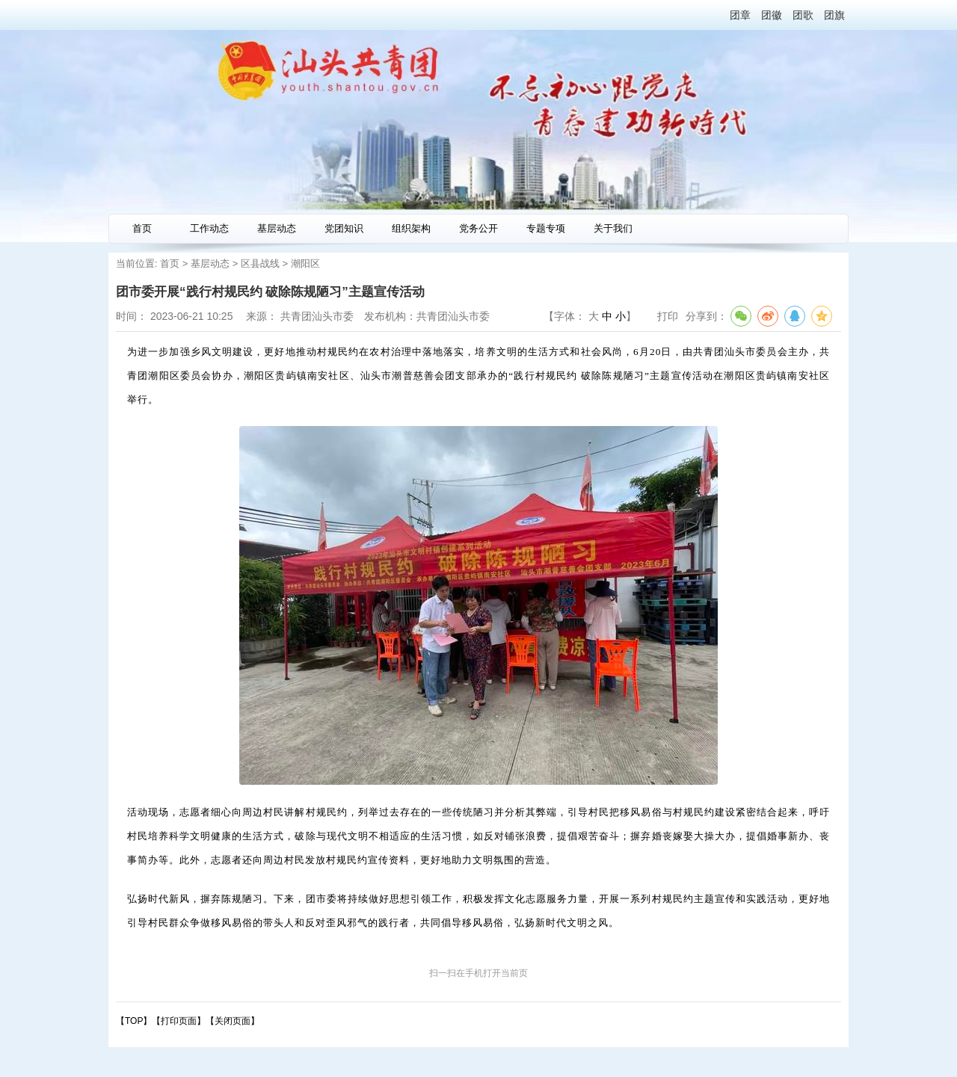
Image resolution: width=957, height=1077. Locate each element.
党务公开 (478, 228)
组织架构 (411, 228)
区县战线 (260, 263)
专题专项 (545, 228)
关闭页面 (232, 1021)
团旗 (834, 15)
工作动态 (209, 228)
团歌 (803, 15)
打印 (667, 316)
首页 (142, 228)
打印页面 (179, 1021)
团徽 (771, 15)
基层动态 (276, 228)
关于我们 (613, 228)
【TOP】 (134, 1021)
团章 (740, 15)
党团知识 (343, 228)
